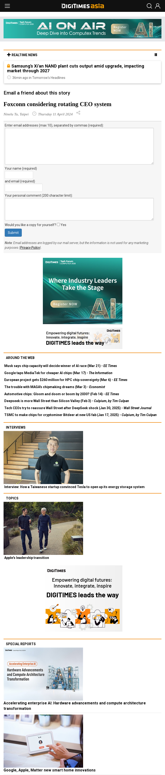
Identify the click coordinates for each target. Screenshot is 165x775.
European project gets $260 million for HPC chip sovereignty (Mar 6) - (65, 380)
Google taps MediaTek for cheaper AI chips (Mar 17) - (58, 373)
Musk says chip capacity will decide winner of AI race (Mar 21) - (60, 366)
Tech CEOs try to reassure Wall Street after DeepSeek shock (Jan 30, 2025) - (78, 408)
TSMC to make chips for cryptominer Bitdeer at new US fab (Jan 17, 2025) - (80, 415)
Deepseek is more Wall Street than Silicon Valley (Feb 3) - (66, 401)
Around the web (20, 358)
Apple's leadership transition (26, 558)
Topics (12, 498)
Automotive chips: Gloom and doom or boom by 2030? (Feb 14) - (61, 394)
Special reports (21, 644)
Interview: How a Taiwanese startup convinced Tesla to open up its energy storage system (74, 487)
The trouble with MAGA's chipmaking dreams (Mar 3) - (54, 387)
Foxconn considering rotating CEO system (57, 104)
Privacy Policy (30, 247)
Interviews (16, 427)
